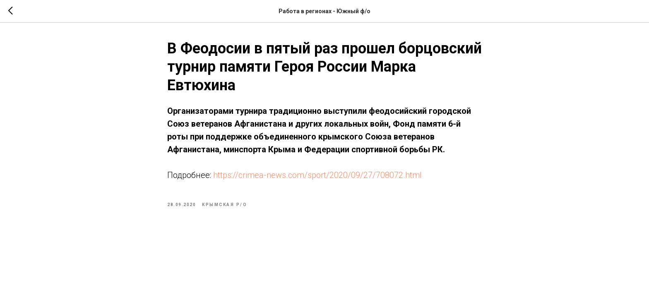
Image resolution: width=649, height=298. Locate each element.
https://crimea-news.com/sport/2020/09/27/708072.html (317, 175)
